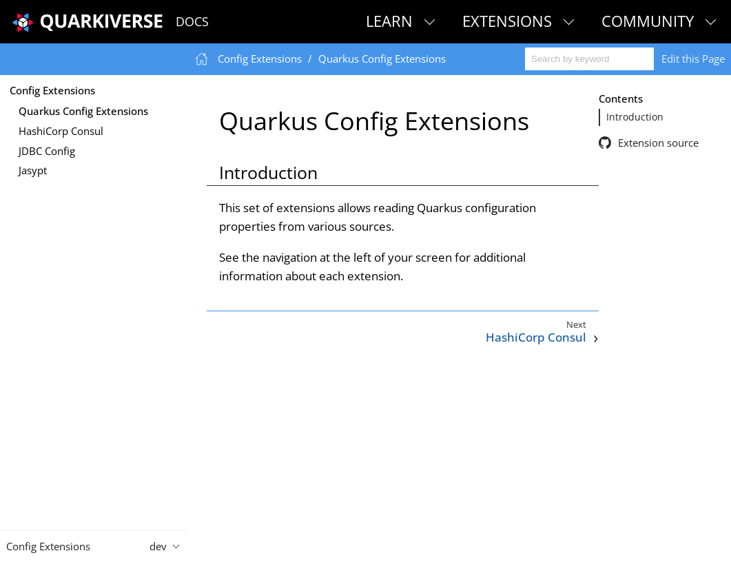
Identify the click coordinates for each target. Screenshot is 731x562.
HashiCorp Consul (61, 130)
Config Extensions (52, 90)
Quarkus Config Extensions (83, 110)
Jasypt (33, 170)
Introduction (634, 117)
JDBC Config (47, 150)
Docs (192, 21)
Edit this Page (693, 58)
